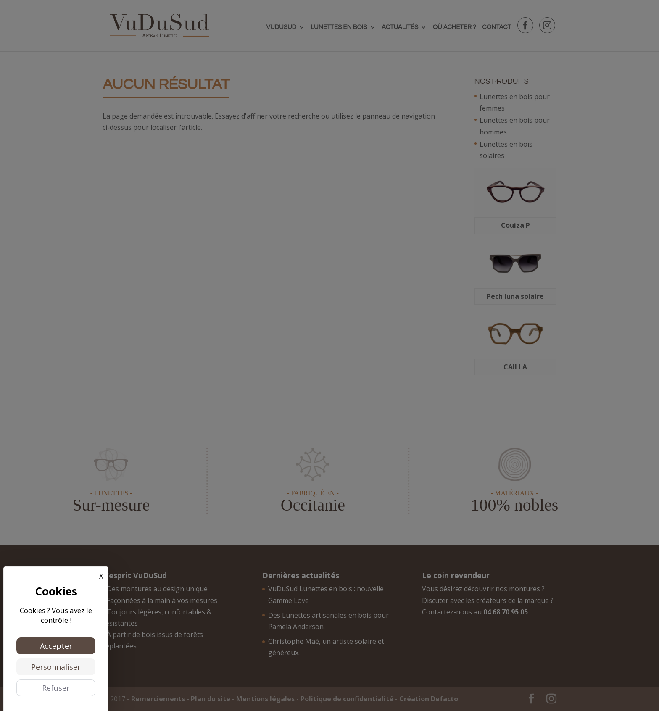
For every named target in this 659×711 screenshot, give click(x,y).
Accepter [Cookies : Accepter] (56, 646)
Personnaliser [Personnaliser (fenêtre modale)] (56, 667)
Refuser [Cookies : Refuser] (56, 688)
